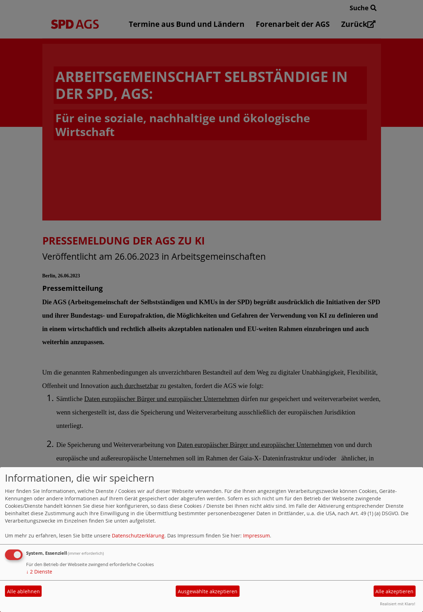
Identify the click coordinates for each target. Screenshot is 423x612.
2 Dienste (39, 571)
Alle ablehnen (23, 591)
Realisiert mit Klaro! (397, 603)
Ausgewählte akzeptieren (207, 591)
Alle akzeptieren (394, 591)
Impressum (256, 535)
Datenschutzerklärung (138, 535)
